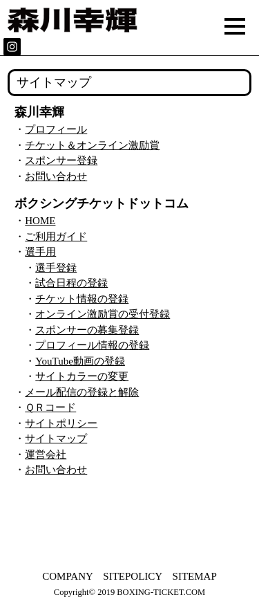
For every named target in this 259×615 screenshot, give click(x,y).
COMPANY (67, 576)
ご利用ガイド (56, 236)
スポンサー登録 (61, 160)
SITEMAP (195, 576)
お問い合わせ (56, 176)
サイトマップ (56, 438)
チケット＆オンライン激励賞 (92, 145)
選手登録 (56, 267)
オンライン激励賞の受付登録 (102, 314)
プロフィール (56, 129)
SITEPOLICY (132, 576)
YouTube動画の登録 (80, 361)
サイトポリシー (61, 423)
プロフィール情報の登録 (92, 345)
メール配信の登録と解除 (82, 392)
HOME (40, 220)
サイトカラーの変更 (81, 376)
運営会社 (45, 454)
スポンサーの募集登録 (87, 330)
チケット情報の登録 (81, 298)
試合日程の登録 (71, 282)
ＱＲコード (50, 407)
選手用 (40, 251)
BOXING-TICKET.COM (161, 592)
